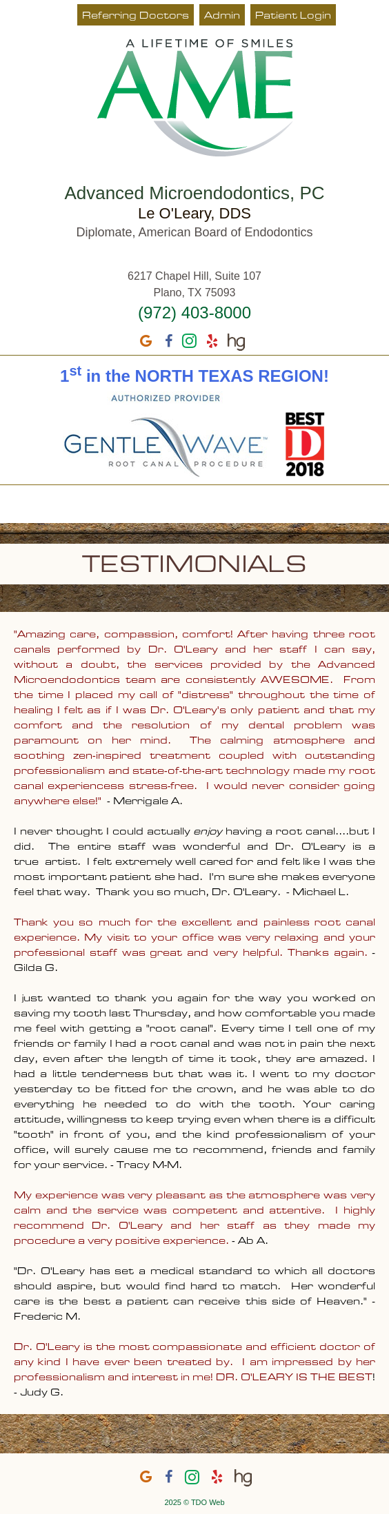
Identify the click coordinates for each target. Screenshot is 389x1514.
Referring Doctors (135, 16)
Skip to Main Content (38, 5)
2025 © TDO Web (194, 1502)
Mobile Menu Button (18, 504)
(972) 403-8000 (194, 312)
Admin (222, 16)
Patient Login (293, 16)
